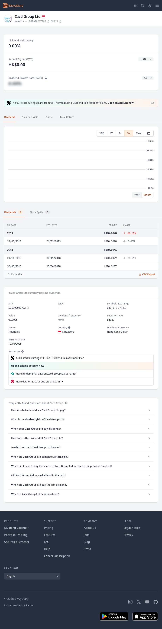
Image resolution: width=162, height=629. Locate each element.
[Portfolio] (150, 5)
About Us (90, 528)
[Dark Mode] (143, 5)
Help (47, 549)
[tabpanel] (81, 164)
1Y (111, 133)
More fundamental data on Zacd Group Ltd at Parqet (46, 373)
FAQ (46, 542)
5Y (128, 133)
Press (87, 549)
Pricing (48, 528)
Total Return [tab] (67, 117)
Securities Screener (16, 542)
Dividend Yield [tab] (30, 117)
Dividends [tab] (13, 212)
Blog (87, 542)
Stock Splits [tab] (40, 212)
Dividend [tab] (9, 117)
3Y (120, 133)
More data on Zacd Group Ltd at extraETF (39, 381)
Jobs (86, 535)
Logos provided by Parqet (19, 605)
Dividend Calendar (16, 528)
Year (137, 195)
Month (147, 195)
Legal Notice (132, 528)
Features (50, 535)
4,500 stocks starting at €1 (50, 358)
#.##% (14, 83)
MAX (138, 133)
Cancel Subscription (57, 556)
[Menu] (157, 5)
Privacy (128, 535)
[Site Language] (135, 5)
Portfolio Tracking (15, 535)
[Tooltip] (69, 327)
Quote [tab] (49, 117)
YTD (102, 133)
